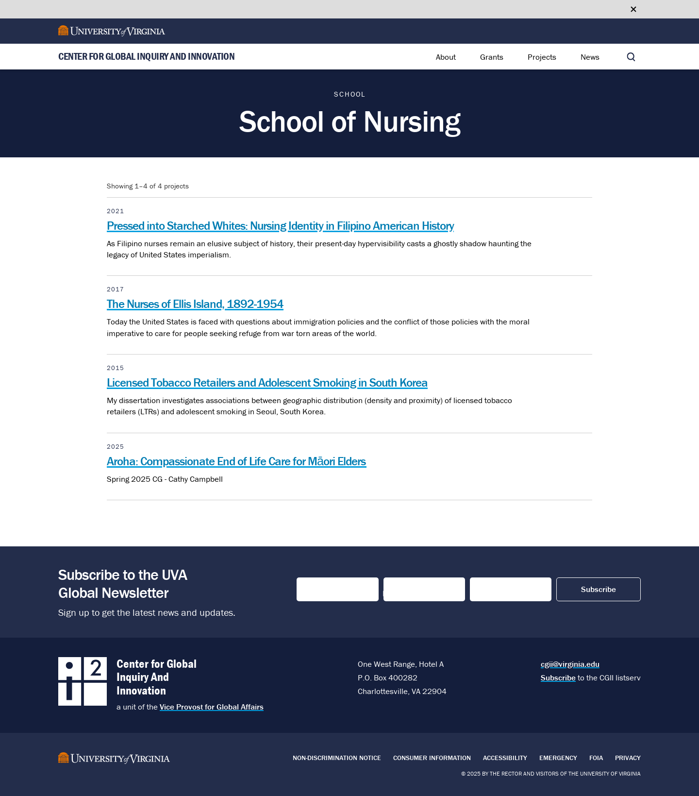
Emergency (558, 757)
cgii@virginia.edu (570, 664)
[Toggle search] (631, 57)
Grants (491, 56)
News (590, 56)
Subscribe (558, 677)
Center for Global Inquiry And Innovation (146, 57)
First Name (319, 589)
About (446, 56)
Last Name (405, 589)
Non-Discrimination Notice (337, 757)
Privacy (628, 757)
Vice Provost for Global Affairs (212, 706)
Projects (542, 56)
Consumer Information (432, 757)
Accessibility (505, 757)
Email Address (500, 589)
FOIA (596, 757)
